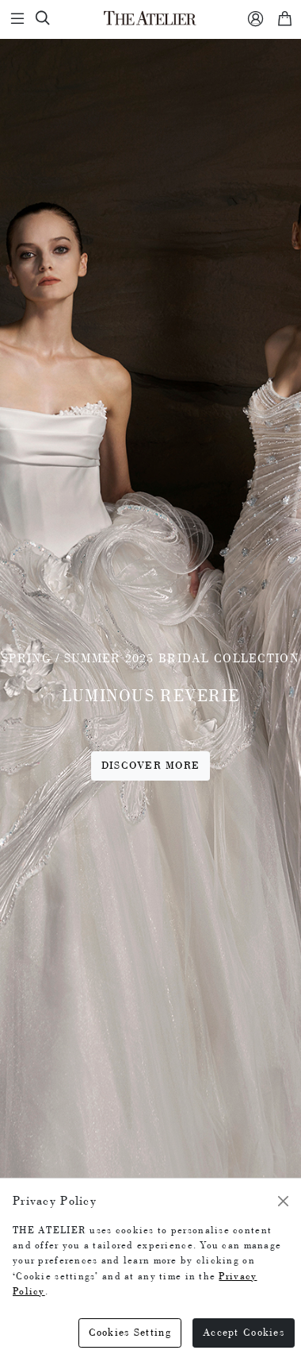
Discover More (150, 765)
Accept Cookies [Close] (243, 1332)
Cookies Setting (130, 1332)
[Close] (283, 1201)
